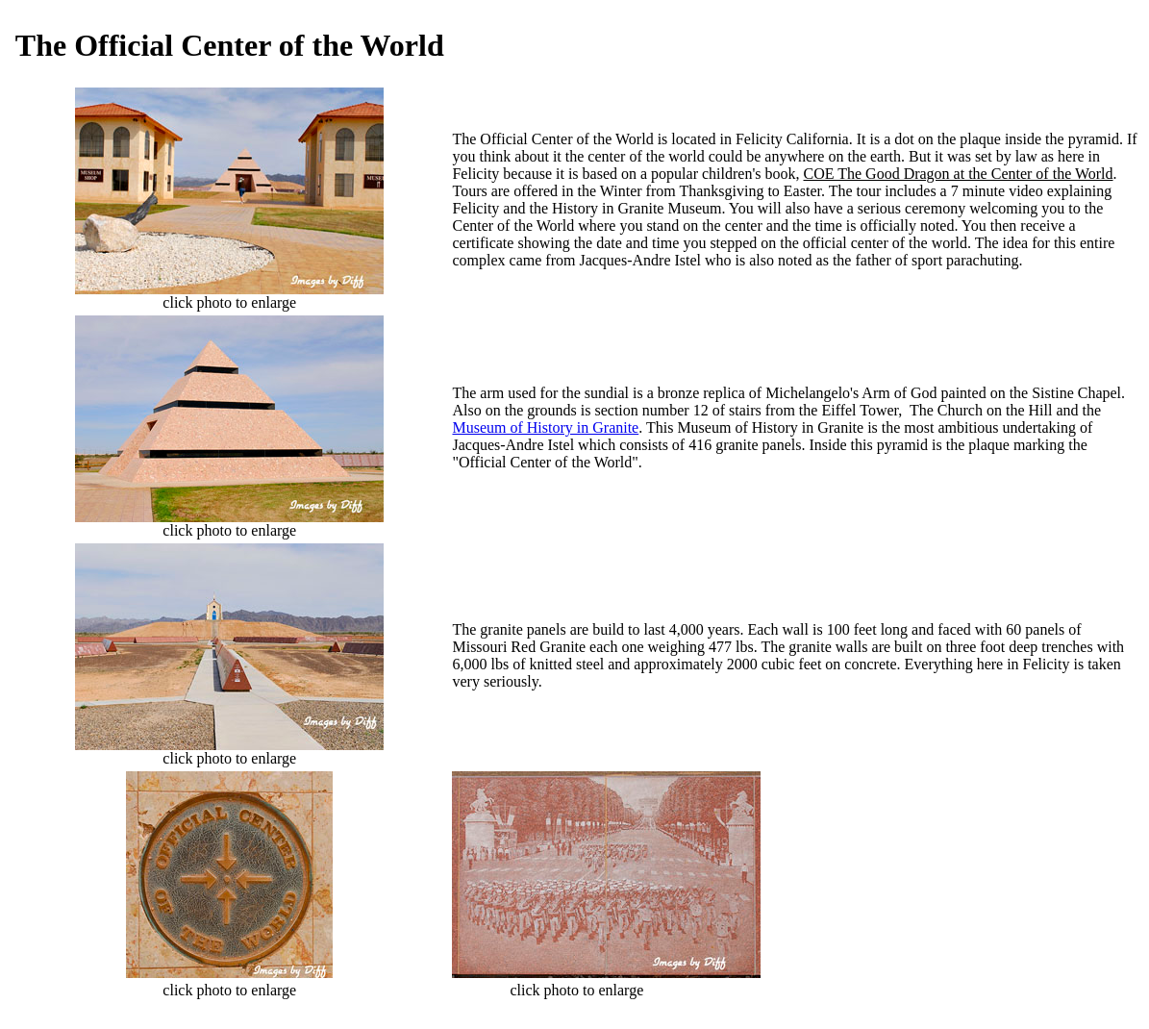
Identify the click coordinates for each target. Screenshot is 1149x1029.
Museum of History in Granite (545, 427)
